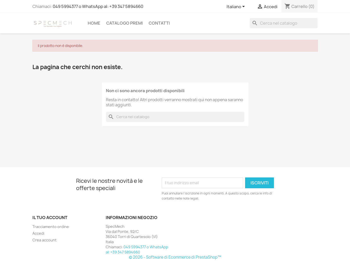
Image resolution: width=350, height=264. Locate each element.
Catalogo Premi (124, 23)
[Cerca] (284, 23)
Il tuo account (49, 217)
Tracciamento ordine (50, 226)
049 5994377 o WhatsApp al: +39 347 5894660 (98, 6)
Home (94, 23)
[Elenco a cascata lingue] (237, 7)
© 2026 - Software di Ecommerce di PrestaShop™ (175, 257)
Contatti (159, 23)
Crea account (44, 240)
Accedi (38, 233)
